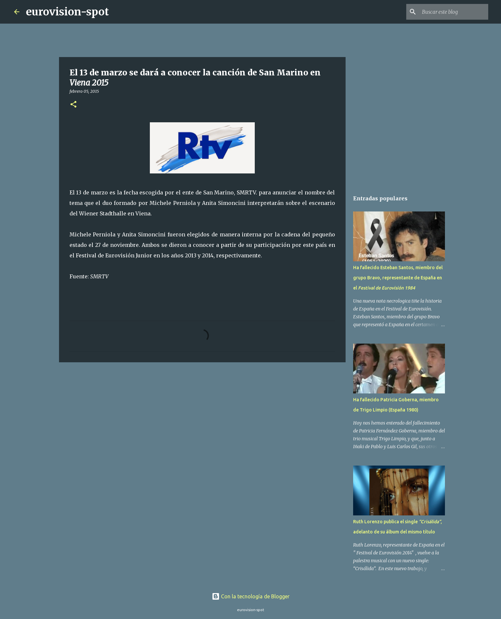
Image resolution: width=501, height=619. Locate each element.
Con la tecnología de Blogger (251, 596)
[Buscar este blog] (453, 12)
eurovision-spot (67, 11)
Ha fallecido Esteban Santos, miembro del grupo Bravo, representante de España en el (398, 277)
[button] (73, 104)
